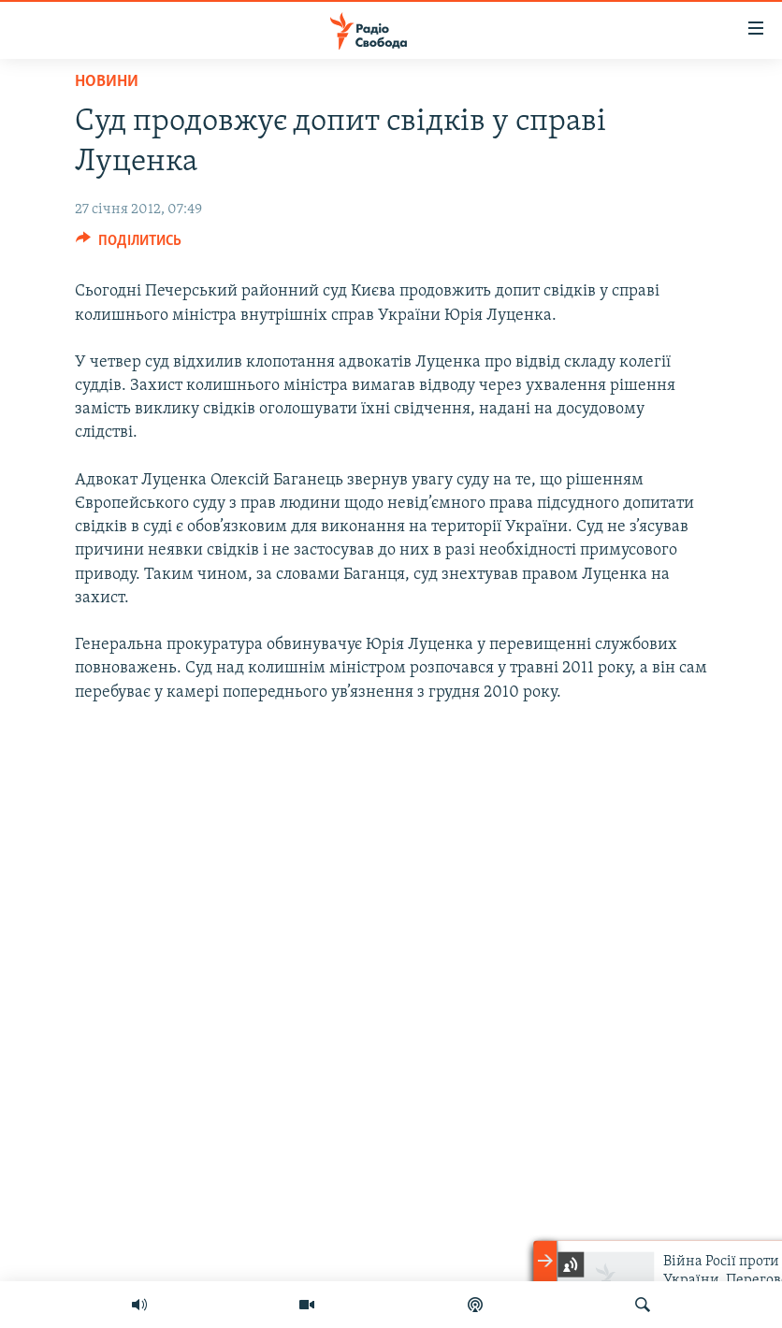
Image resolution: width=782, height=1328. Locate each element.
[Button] (128, 245)
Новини (106, 82)
